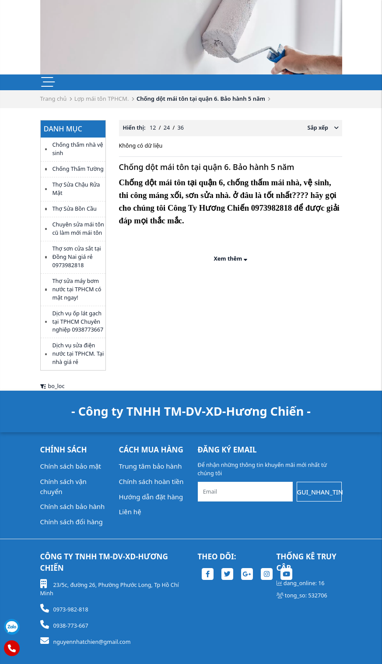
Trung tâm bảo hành (150, 466)
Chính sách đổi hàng (71, 521)
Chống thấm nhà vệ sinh (78, 149)
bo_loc (52, 386)
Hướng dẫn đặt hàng (151, 496)
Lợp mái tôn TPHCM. (101, 98)
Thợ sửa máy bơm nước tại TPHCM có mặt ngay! (77, 289)
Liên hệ (130, 511)
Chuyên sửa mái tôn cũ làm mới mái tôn (78, 229)
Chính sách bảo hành (72, 506)
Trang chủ (53, 98)
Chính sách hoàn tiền (151, 481)
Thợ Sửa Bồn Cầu (75, 208)
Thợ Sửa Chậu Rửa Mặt (76, 189)
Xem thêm (230, 258)
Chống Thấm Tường (78, 169)
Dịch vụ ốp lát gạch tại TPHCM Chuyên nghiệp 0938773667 (78, 322)
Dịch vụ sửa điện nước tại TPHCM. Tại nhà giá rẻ (78, 354)
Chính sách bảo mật (71, 466)
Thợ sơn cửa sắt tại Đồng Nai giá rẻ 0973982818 (77, 257)
